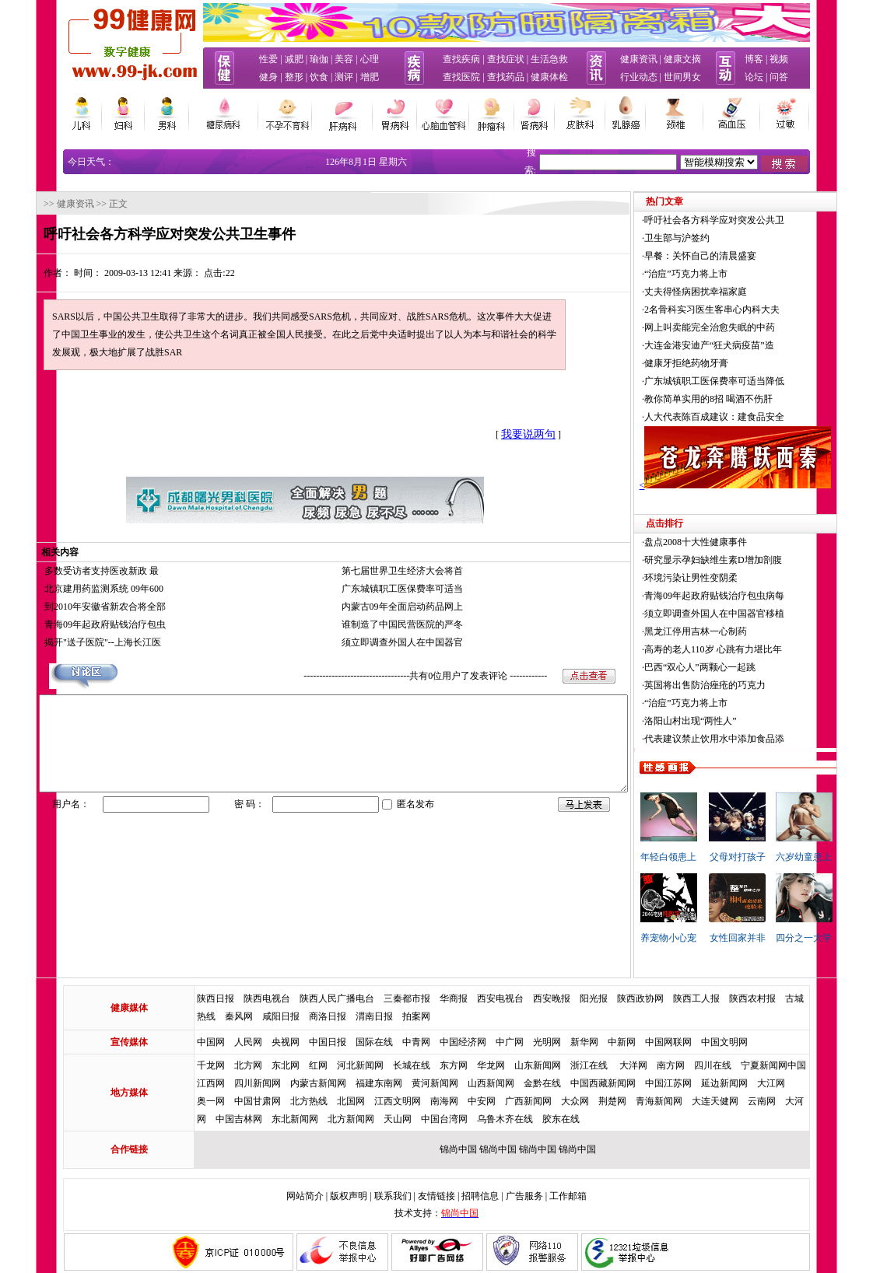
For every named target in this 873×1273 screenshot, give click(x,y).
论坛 (754, 77)
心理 (369, 59)
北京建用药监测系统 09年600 (68, 588)
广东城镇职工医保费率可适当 (402, 588)
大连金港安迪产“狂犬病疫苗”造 (745, 345)
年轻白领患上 (704, 857)
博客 (754, 59)
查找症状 (505, 59)
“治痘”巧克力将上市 (721, 273)
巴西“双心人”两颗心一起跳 (735, 667)
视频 (779, 59)
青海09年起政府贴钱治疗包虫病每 (750, 595)
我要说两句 (492, 434)
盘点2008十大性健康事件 (731, 542)
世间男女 (682, 77)
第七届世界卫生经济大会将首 (402, 570)
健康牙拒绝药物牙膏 (722, 363)
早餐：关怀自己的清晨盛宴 (736, 255)
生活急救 (549, 59)
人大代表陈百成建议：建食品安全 (750, 416)
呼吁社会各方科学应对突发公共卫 (750, 220)
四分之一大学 (840, 937)
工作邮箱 (568, 1196)
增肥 (369, 77)
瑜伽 (319, 59)
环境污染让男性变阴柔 (726, 577)
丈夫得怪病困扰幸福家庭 (731, 291)
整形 (294, 77)
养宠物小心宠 (704, 937)
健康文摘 (682, 59)
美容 (344, 59)
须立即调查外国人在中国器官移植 (750, 613)
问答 (779, 77)
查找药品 (505, 77)
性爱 (268, 59)
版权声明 (348, 1196)
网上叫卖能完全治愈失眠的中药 (745, 327)
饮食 (319, 77)
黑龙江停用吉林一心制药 (731, 631)
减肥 (294, 59)
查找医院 (461, 77)
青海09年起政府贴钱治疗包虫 (69, 624)
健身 (268, 77)
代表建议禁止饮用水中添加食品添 (750, 738)
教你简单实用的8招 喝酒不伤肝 (744, 398)
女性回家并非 (773, 937)
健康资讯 (638, 59)
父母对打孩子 (773, 857)
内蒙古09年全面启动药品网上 (402, 606)
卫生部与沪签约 (712, 238)
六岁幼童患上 (840, 857)
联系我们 (393, 1196)
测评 (344, 77)
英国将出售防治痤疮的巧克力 (740, 685)
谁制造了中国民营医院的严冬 (402, 624)
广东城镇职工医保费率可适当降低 (750, 381)
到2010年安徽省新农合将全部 (69, 606)
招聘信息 (480, 1196)
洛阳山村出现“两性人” (726, 720)
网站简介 (305, 1196)
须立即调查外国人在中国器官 (402, 642)
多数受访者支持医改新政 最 (66, 570)
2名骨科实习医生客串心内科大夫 (747, 309)
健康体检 (549, 77)
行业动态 (638, 77)
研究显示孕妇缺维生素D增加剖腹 (749, 559)
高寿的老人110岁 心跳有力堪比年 (749, 649)
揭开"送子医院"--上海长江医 (67, 642)
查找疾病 (461, 59)
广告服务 (524, 1196)
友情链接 (436, 1196)
